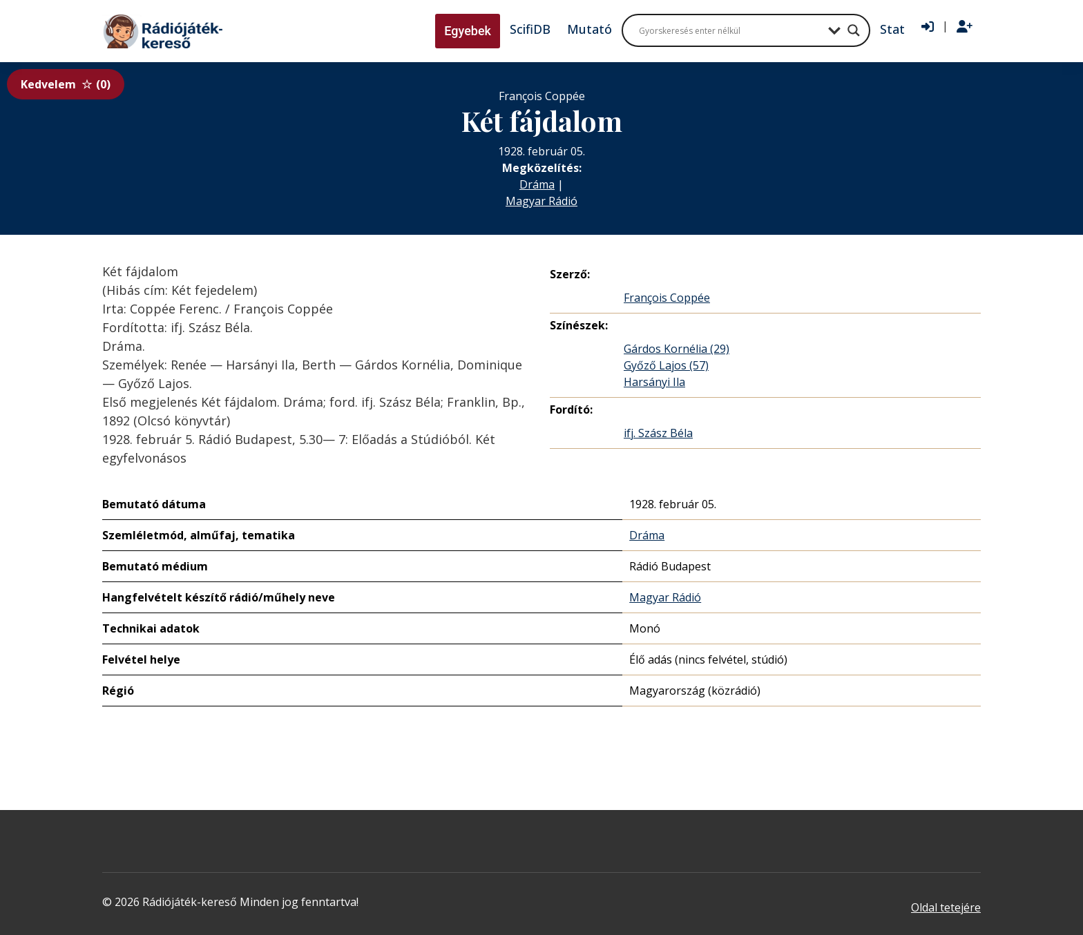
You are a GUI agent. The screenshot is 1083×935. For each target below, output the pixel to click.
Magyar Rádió (541, 201)
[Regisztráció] (964, 27)
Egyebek (467, 30)
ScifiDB (530, 29)
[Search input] (730, 30)
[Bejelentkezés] (927, 27)
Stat (892, 29)
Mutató (589, 29)
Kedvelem (66, 84)
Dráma (537, 184)
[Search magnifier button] (853, 30)
